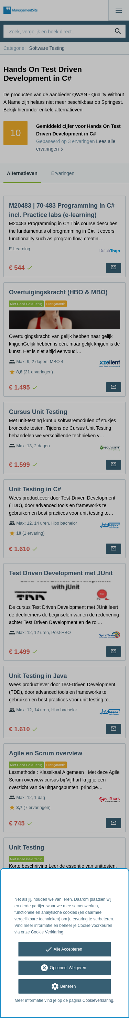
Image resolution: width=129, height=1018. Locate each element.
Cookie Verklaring (47, 932)
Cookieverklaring (98, 1000)
